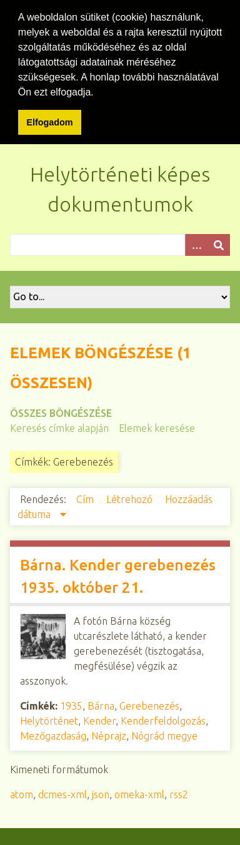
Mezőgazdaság (53, 734)
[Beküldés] (219, 243)
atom (21, 792)
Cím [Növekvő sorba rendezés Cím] (86, 497)
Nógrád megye (164, 734)
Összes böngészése (61, 411)
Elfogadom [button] (49, 122)
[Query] (120, 243)
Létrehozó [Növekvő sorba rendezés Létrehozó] (130, 497)
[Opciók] (196, 243)
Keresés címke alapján (59, 426)
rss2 (178, 792)
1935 (71, 704)
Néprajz (108, 734)
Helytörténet (49, 719)
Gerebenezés (149, 704)
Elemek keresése (157, 426)
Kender (99, 719)
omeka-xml (139, 792)
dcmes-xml (62, 792)
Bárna (101, 704)
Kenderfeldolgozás (163, 719)
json (100, 792)
